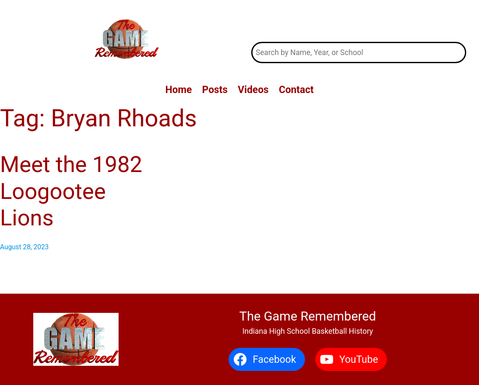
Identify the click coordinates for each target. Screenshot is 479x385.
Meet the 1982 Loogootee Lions (71, 191)
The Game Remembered (358, 21)
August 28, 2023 (24, 247)
